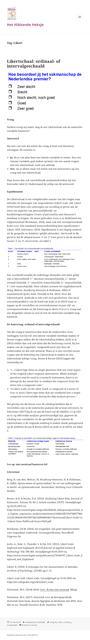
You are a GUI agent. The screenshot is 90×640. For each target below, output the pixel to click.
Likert (60, 622)
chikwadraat (30, 622)
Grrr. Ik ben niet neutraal (54, 589)
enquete (53, 622)
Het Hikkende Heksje (25, 24)
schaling (67, 622)
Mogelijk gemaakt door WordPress (22, 635)
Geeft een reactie (29, 625)
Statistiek (41, 622)
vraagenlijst (12, 625)
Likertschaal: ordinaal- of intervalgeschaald (33, 63)
